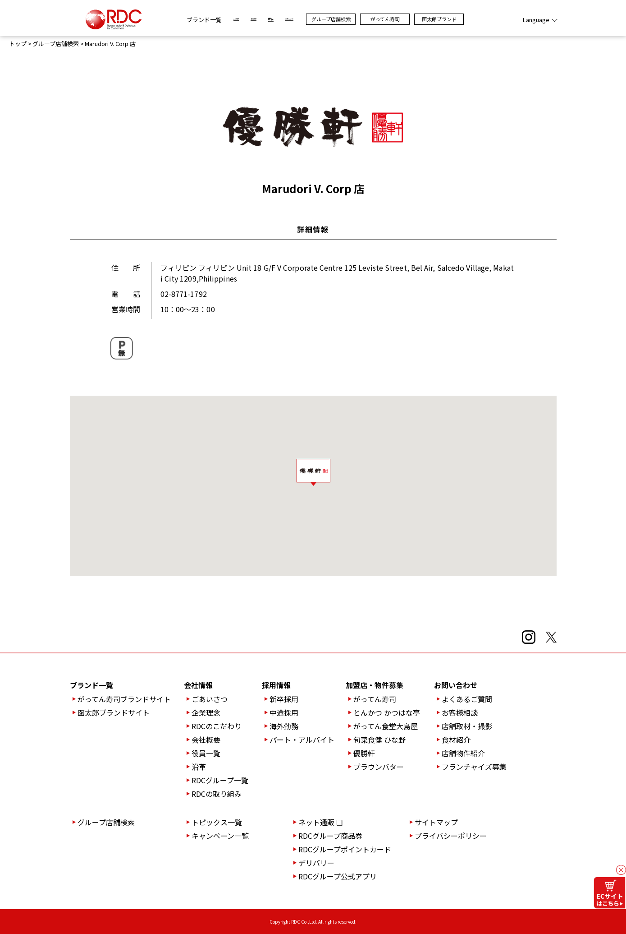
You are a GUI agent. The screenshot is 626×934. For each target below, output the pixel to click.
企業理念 (206, 712)
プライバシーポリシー (451, 835)
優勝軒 (364, 753)
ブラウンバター (378, 766)
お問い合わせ (455, 685)
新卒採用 (284, 699)
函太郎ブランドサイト (114, 712)
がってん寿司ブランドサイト (124, 699)
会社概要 (206, 739)
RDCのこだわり (217, 726)
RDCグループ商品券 (330, 835)
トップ (18, 44)
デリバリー (316, 862)
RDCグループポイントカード (344, 849)
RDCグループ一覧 (220, 780)
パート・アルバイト (302, 739)
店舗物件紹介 (463, 753)
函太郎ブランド (479, 19)
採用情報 (276, 685)
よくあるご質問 (467, 699)
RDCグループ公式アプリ (337, 876)
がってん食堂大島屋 (385, 726)
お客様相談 (460, 712)
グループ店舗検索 (371, 19)
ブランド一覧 (164, 19)
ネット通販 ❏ (320, 822)
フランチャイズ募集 (474, 766)
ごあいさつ (210, 699)
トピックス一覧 (217, 822)
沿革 (199, 766)
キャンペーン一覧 (220, 835)
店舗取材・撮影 (467, 726)
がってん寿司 (425, 19)
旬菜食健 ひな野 (379, 739)
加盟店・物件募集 (374, 685)
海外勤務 (284, 726)
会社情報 (198, 685)
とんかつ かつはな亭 (386, 712)
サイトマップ (436, 822)
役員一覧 (206, 753)
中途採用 (284, 712)
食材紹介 (456, 739)
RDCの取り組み (217, 793)
